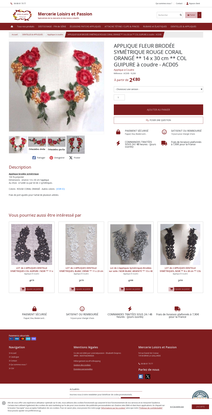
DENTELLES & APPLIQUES (32, 34)
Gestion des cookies (82, 365)
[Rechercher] (181, 15)
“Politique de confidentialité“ (151, 408)
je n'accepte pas (177, 406)
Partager (39, 157)
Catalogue (14, 357)
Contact (179, 3)
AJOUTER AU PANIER (158, 109)
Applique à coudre (55, 34)
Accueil (15, 34)
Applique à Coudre (124, 69)
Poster (74, 157)
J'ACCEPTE (200, 406)
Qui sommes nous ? (18, 364)
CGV (11, 368)
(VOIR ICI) (60, 188)
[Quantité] (119, 97)
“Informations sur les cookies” (113, 408)
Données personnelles (83, 369)
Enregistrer (57, 157)
